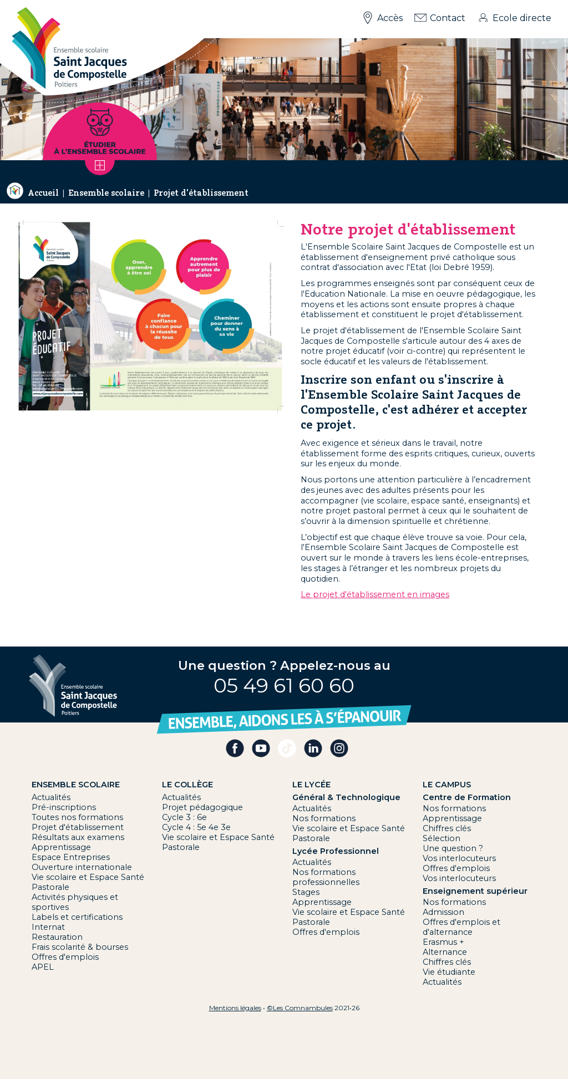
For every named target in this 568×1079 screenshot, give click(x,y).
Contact (447, 18)
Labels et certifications (77, 917)
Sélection (441, 838)
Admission (443, 912)
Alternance (445, 952)
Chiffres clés (447, 828)
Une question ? (453, 848)
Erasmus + (443, 942)
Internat (48, 927)
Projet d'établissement (201, 193)
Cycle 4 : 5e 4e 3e (196, 827)
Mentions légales (235, 1008)
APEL (43, 967)
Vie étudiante (449, 972)
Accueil (43, 193)
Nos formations (324, 818)
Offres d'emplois (65, 957)
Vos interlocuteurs (459, 858)
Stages (306, 892)
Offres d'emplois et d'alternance (461, 927)
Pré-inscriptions (64, 807)
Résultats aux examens (78, 837)
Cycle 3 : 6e (184, 817)
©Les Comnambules (300, 1008)
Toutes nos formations (77, 817)
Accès (390, 18)
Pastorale (50, 887)
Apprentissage (61, 847)
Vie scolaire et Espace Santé (88, 877)
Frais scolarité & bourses (80, 947)
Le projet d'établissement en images (375, 594)
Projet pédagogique (202, 807)
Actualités (51, 797)
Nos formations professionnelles (325, 877)
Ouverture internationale (82, 867)
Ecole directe (522, 18)
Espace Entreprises (71, 857)
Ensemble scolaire (106, 193)
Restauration (57, 937)
